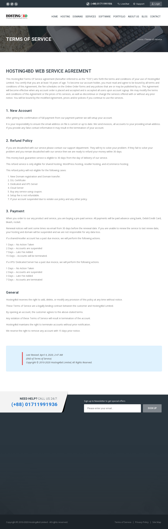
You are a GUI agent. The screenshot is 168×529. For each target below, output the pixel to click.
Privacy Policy (142, 522)
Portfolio (119, 16)
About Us (133, 16)
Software (105, 16)
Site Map (156, 522)
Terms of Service (123, 522)
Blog (144, 16)
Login (156, 4)
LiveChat (123, 4)
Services (90, 16)
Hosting (65, 16)
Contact (155, 16)
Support (138, 4)
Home (55, 16)
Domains (78, 16)
